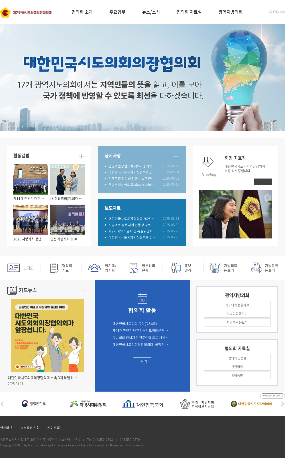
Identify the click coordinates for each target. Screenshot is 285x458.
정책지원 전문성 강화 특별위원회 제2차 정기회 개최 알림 (132, 179)
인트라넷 (6, 428)
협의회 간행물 (237, 358)
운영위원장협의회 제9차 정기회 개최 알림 (132, 166)
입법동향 (237, 375)
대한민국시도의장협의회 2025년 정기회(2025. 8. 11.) (132, 219)
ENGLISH (279, 11)
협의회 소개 (82, 12)
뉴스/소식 (151, 12)
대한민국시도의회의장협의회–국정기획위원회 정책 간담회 (142, 345)
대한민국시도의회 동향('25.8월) (135, 324)
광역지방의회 (230, 12)
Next (282, 404)
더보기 (142, 361)
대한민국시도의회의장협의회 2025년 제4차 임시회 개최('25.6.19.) (132, 237)
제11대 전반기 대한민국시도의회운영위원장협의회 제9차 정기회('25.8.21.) (142, 331)
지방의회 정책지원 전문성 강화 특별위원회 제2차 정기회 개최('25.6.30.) (132, 225)
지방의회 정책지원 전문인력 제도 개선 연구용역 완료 (142, 338)
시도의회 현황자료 (237, 305)
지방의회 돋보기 (237, 313)
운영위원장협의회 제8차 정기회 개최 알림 (132, 185)
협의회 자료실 (189, 12)
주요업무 (117, 12)
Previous (2, 404)
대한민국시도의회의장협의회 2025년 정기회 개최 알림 (132, 172)
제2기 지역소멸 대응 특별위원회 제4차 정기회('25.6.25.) (132, 231)
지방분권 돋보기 (237, 322)
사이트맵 (53, 428)
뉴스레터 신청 (30, 428)
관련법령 (237, 366)
